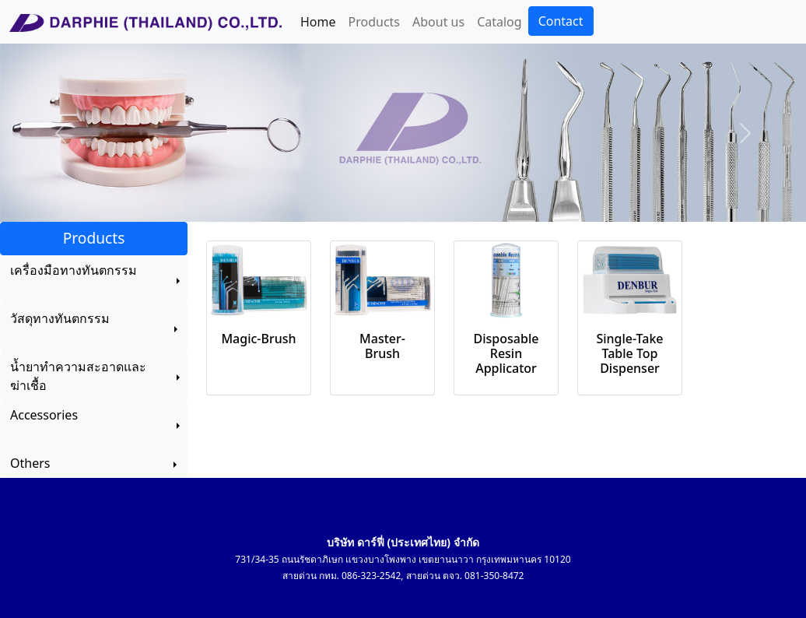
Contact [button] (560, 21)
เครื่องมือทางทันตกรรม (73, 279)
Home (318, 21)
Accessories (57, 424)
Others (82, 463)
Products (375, 21)
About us (438, 21)
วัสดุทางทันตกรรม (60, 328)
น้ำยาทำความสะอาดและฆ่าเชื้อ (78, 376)
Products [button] (94, 237)
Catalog (499, 21)
